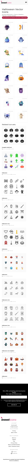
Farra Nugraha (6, 225)
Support (14, 439)
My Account (14, 425)
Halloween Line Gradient (8, 350)
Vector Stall (5, 276)
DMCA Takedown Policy (14, 446)
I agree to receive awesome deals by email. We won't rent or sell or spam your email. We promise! (15, 401)
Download (10, 22)
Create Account (14, 426)
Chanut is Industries (18, 14)
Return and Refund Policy (14, 444)
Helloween (4, 249)
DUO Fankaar (6, 148)
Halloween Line (6, 223)
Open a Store (14, 432)
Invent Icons (5, 250)
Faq (14, 441)
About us (14, 437)
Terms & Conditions (14, 460)
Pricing (14, 430)
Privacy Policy (14, 442)
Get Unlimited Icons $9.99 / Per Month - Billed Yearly (15, 17)
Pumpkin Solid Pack (7, 147)
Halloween (4, 15)
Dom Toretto (5, 199)
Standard (14, 15)
